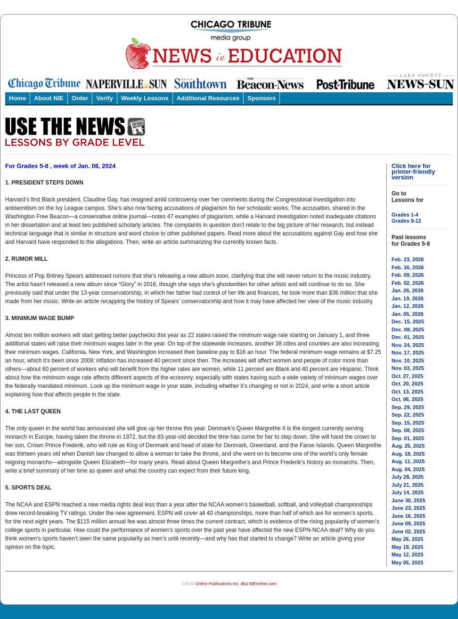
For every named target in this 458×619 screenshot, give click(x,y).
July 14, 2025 (408, 492)
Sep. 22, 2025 (408, 415)
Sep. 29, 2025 (408, 407)
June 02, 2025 (408, 531)
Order (80, 98)
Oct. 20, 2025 (407, 383)
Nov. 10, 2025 (408, 360)
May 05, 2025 (407, 562)
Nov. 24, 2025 (408, 345)
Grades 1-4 (405, 214)
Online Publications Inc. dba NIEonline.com (236, 583)
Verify (104, 98)
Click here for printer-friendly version (413, 171)
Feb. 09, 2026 (408, 275)
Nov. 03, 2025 (408, 368)
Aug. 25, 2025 (408, 446)
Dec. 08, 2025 (408, 329)
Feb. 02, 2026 (408, 283)
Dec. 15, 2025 (408, 321)
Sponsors (261, 98)
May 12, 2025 (407, 554)
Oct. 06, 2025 (407, 399)
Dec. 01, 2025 (408, 337)
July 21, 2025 (408, 485)
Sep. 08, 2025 (408, 430)
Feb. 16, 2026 (408, 267)
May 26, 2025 (407, 539)
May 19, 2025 (407, 547)
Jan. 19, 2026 (408, 298)
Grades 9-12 (406, 221)
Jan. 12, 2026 (408, 306)
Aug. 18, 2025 (408, 454)
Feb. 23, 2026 (408, 259)
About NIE (49, 98)
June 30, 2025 (408, 500)
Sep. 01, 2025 (408, 438)
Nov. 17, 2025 (408, 352)
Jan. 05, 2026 (408, 314)
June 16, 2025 (408, 516)
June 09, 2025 (408, 523)
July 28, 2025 (408, 477)
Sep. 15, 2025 (408, 423)
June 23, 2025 (408, 508)
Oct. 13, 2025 (407, 391)
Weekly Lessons (145, 98)
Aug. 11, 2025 (408, 461)
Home (17, 98)
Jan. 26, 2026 (408, 290)
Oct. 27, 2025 (407, 376)
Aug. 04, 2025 (408, 469)
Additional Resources (208, 98)
